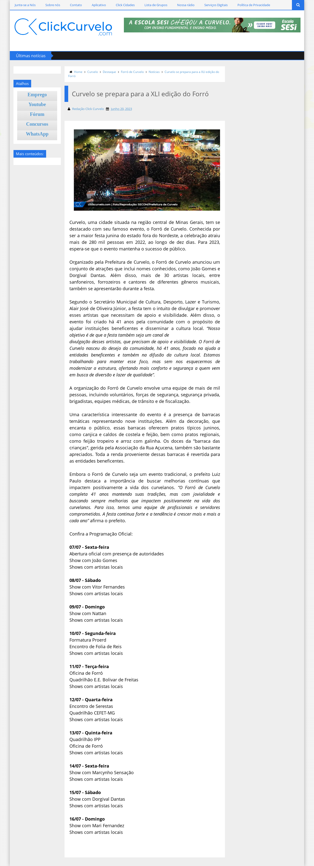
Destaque (109, 72)
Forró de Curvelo (132, 72)
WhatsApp (37, 134)
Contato (76, 5)
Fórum (37, 114)
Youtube (37, 104)
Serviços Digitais (216, 5)
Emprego (37, 94)
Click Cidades (125, 5)
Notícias (154, 72)
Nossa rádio (186, 5)
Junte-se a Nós (25, 5)
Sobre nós (52, 5)
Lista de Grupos (155, 5)
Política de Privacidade (253, 5)
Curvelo (92, 72)
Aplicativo (99, 5)
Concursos (37, 124)
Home (78, 72)
